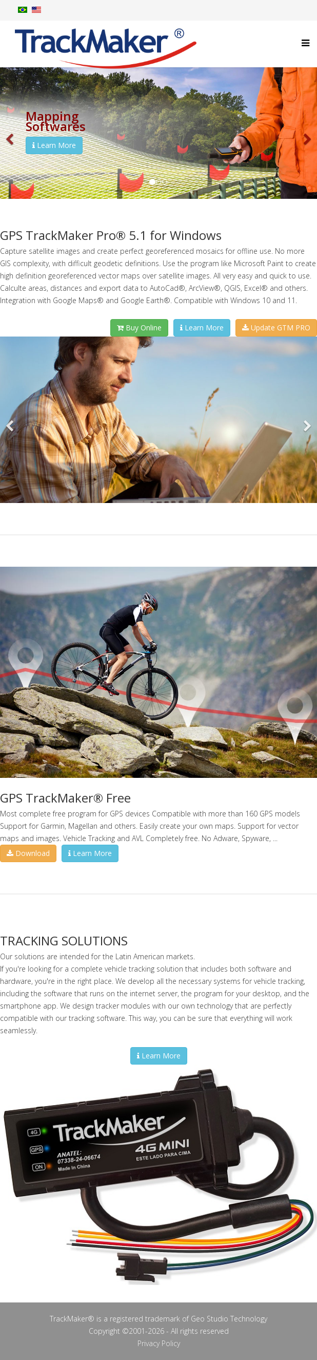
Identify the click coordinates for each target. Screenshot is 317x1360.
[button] (10, 133)
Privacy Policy (158, 1343)
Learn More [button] (54, 145)
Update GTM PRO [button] (276, 327)
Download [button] (28, 853)
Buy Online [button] (139, 327)
